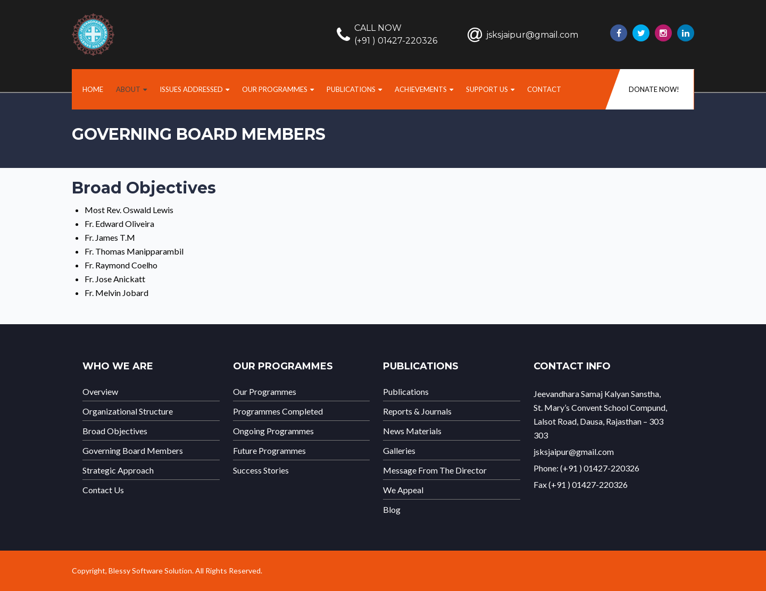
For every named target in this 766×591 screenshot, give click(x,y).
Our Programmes (274, 89)
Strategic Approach (118, 470)
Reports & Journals (417, 411)
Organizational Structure (127, 411)
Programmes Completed (278, 411)
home (92, 89)
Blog (392, 509)
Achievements (421, 89)
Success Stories (261, 470)
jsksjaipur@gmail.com (532, 35)
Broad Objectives (114, 431)
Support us (487, 89)
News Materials (412, 431)
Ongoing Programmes (273, 431)
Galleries (399, 450)
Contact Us (103, 490)
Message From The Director (435, 470)
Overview (100, 391)
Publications (351, 89)
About (128, 89)
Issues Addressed (191, 89)
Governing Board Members (132, 450)
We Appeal (403, 490)
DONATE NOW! (654, 89)
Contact (544, 89)
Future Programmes (269, 450)
